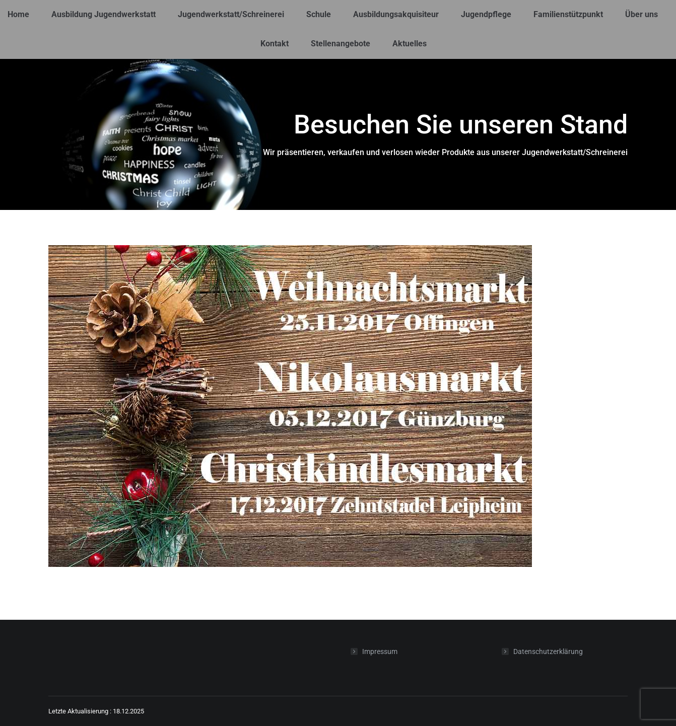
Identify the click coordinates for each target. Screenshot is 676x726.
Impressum (379, 651)
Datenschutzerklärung (548, 651)
